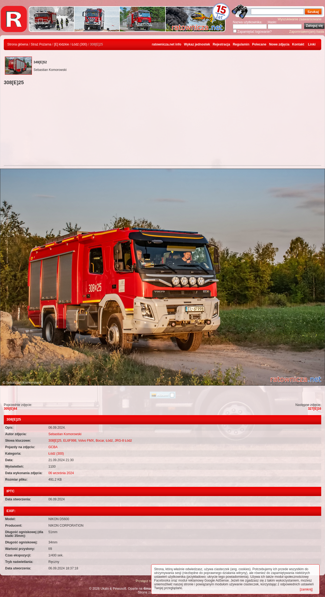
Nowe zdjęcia (279, 44)
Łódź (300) (79, 44)
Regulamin (241, 44)
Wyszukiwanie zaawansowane (299, 19)
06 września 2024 (61, 473)
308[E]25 (54, 440)
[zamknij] (306, 589)
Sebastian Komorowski (64, 434)
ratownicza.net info (166, 44)
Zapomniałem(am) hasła (306, 32)
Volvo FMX (86, 440)
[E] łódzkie (61, 44)
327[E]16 (314, 409)
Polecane (259, 44)
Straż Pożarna (41, 44)
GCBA (53, 447)
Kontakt (298, 44)
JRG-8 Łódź (123, 440)
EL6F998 (70, 440)
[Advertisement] (162, 126)
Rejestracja (221, 44)
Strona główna (17, 44)
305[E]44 (10, 409)
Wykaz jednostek (197, 44)
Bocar (100, 440)
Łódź (109, 440)
